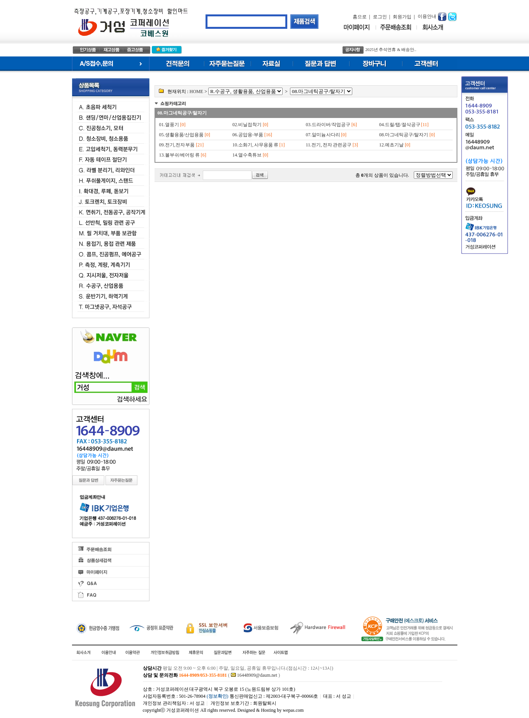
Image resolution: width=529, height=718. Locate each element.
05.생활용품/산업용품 (181, 134)
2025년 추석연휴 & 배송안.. (391, 50)
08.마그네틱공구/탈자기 (182, 113)
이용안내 (427, 16)
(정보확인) (217, 696)
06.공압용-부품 (247, 134)
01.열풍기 (169, 124)
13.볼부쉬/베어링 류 (179, 155)
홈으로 (360, 16)
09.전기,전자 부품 (177, 145)
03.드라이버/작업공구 (328, 124)
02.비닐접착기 (247, 124)
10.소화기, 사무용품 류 (255, 145)
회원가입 (402, 16)
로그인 (380, 16)
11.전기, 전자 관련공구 (328, 145)
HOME (196, 91)
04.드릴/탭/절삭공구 (400, 124)
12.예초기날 (391, 145)
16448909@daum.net (257, 675)
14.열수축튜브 (247, 155)
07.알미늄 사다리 (323, 134)
